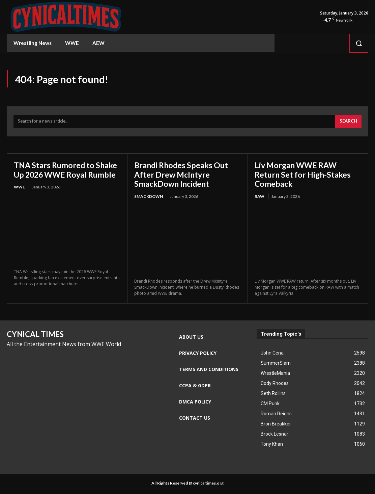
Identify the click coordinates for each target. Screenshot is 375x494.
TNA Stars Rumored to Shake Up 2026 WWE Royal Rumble (64, 175)
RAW (259, 197)
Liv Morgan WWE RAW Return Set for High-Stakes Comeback (304, 175)
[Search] (348, 122)
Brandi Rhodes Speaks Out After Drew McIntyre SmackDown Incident (183, 175)
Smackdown (148, 197)
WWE (19, 197)
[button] (359, 43)
